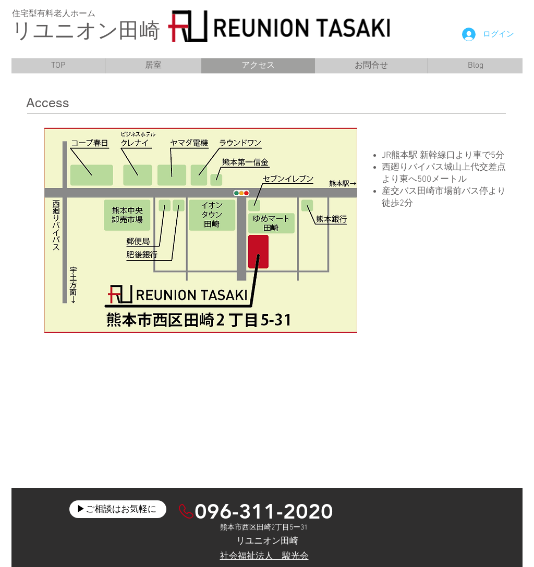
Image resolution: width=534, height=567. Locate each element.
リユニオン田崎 (85, 32)
